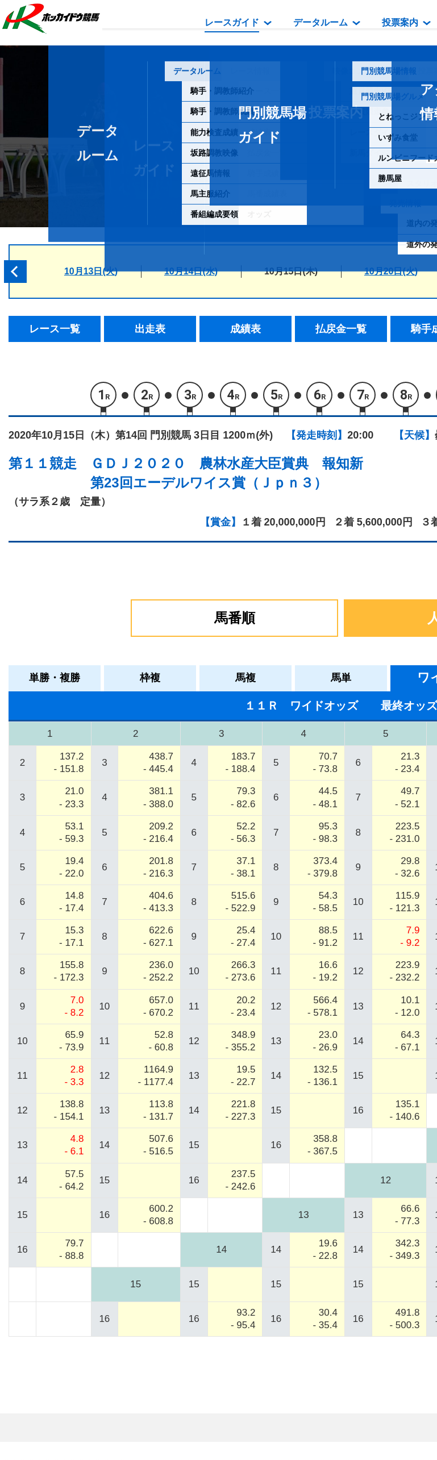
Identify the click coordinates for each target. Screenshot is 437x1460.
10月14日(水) (191, 271)
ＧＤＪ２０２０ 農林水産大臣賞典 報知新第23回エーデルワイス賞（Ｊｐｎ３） (226, 473)
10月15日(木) (291, 271)
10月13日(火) (91, 271)
